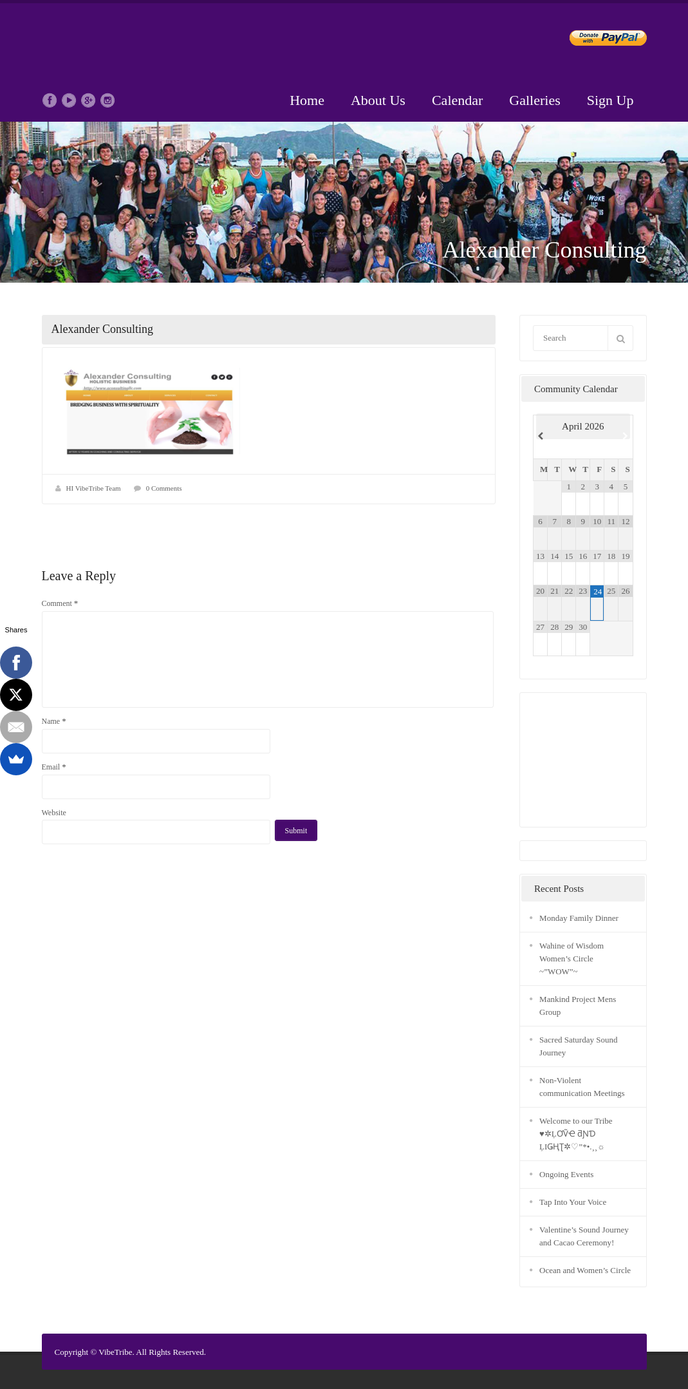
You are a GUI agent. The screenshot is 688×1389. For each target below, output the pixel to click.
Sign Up (610, 100)
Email (54, 766)
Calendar (457, 100)
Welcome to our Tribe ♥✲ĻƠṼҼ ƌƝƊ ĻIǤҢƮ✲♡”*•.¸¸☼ (575, 1133)
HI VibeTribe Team (93, 488)
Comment (60, 603)
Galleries (534, 100)
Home (307, 100)
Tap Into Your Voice (572, 1202)
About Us (378, 100)
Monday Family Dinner (578, 918)
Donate (597, 40)
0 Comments (164, 488)
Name (54, 721)
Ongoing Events (566, 1174)
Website (54, 812)
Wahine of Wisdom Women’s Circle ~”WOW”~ (571, 958)
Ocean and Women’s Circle (585, 1270)
